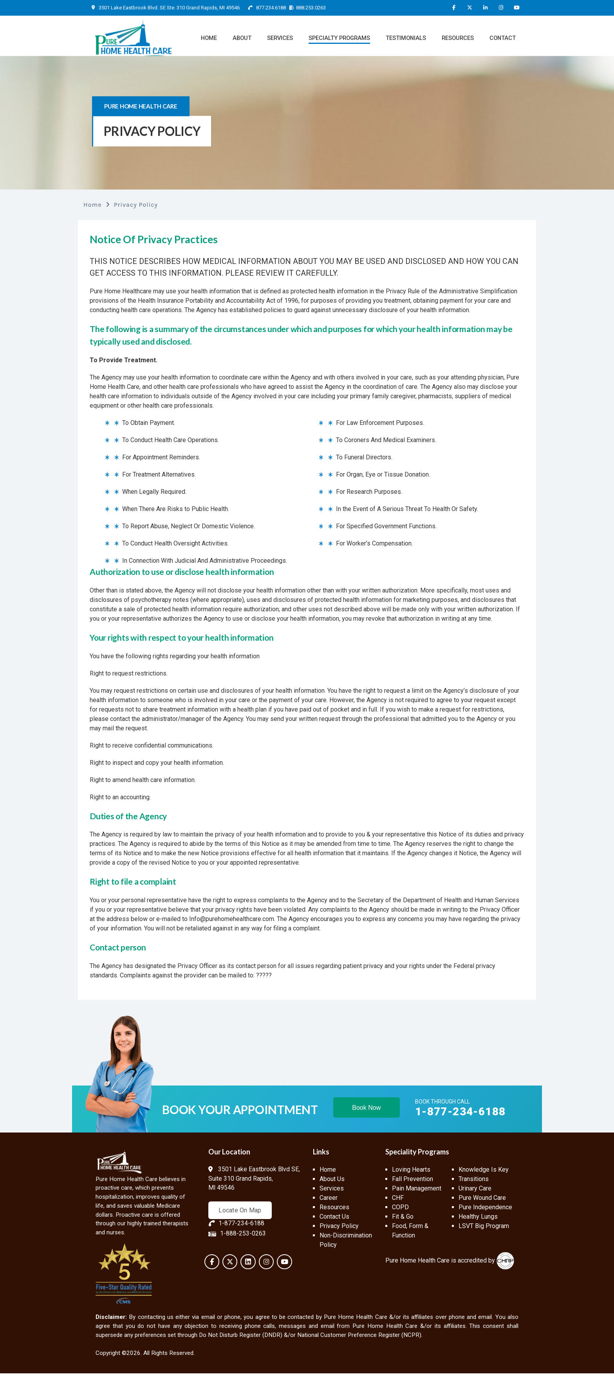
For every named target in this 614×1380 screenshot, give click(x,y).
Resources (334, 1213)
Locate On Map (240, 1216)
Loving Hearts (411, 1176)
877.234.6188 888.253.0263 (285, 8)
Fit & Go (403, 1223)
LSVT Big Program (484, 1232)
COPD (400, 1213)
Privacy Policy (136, 211)
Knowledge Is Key (484, 1176)
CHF (398, 1204)
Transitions (474, 1185)
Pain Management (416, 1195)
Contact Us (334, 1223)
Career (329, 1204)
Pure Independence (485, 1213)
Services (332, 1195)
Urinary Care (475, 1195)
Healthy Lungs (478, 1223)
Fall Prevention (412, 1185)
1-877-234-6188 (460, 1118)
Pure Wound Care (482, 1204)
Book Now (366, 1114)
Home (92, 211)
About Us (332, 1185)
